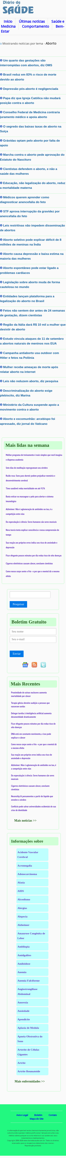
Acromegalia (24, 865)
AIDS (20, 890)
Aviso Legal (22, 1115)
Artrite (21, 1062)
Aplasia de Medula (28, 1027)
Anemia (21, 972)
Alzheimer (23, 924)
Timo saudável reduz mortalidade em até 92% (25, 488)
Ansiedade (23, 1010)
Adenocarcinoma (27, 874)
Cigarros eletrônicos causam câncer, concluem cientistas (29, 563)
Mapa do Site (36, 1118)
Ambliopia (23, 946)
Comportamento (35, 26)
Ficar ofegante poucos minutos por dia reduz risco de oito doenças (34, 555)
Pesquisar (18, 604)
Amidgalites (24, 955)
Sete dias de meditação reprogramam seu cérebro (27, 467)
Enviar (17, 653)
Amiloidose (23, 963)
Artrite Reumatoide (28, 1071)
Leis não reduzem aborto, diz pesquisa (30, 381)
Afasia (21, 882)
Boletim (38, 1115)
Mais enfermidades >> (30, 1081)
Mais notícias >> (25, 820)
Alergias (22, 907)
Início (8, 21)
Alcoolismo (23, 899)
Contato (53, 1115)
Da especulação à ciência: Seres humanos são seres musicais (31, 521)
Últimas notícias (32, 21)
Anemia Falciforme (28, 980)
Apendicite (23, 1019)
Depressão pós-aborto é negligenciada (30, 89)
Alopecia (22, 916)
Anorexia (22, 1002)
